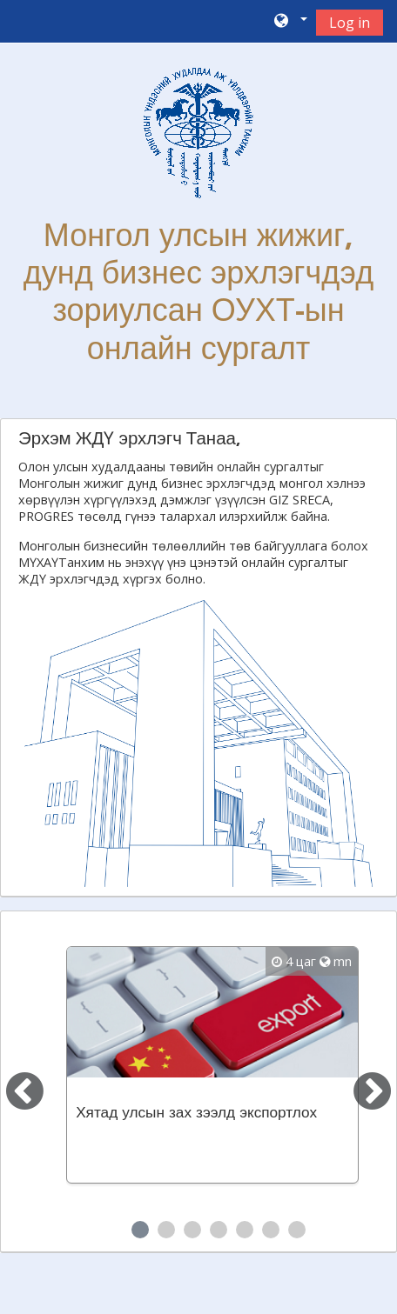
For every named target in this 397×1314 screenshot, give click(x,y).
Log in (349, 22)
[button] (289, 22)
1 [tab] (140, 1229)
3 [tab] (192, 1229)
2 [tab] (166, 1229)
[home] (199, 133)
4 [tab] (218, 1229)
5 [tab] (244, 1229)
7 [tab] (297, 1229)
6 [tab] (270, 1229)
